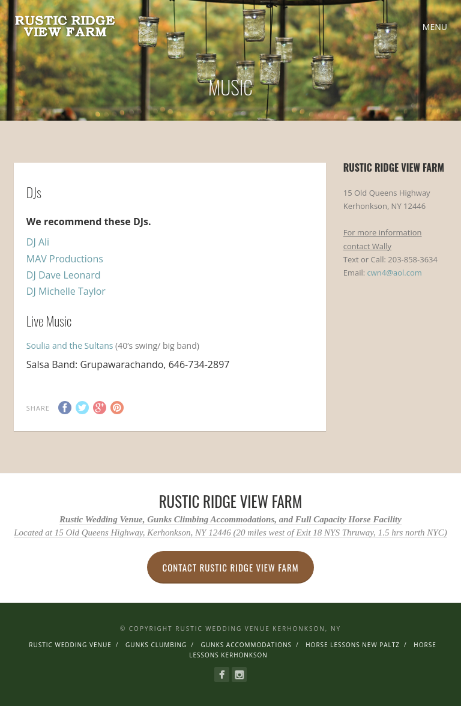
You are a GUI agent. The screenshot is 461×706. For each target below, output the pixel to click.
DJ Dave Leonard (63, 275)
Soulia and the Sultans (70, 345)
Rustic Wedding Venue (70, 645)
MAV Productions (64, 258)
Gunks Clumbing (156, 645)
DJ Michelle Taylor (66, 291)
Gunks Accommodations (246, 645)
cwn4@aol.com (394, 272)
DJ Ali (37, 242)
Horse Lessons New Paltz (353, 645)
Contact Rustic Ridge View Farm (230, 567)
